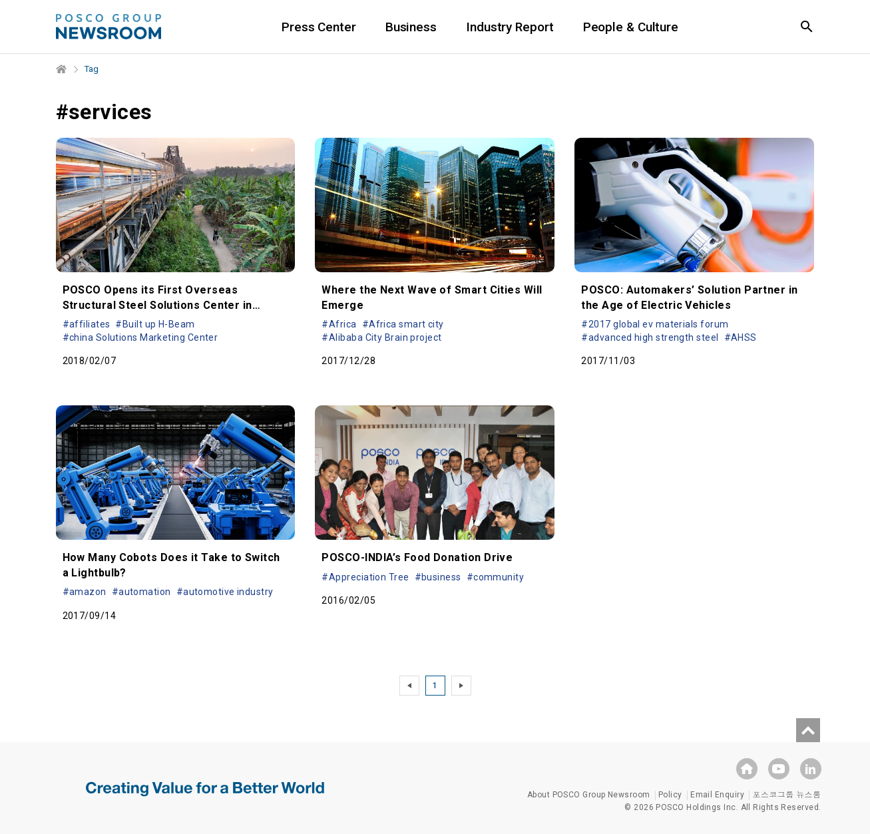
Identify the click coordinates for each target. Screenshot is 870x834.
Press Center (319, 27)
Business (411, 27)
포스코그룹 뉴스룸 (786, 794)
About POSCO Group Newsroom (588, 794)
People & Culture (630, 27)
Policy (670, 794)
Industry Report (510, 27)
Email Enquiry (717, 794)
